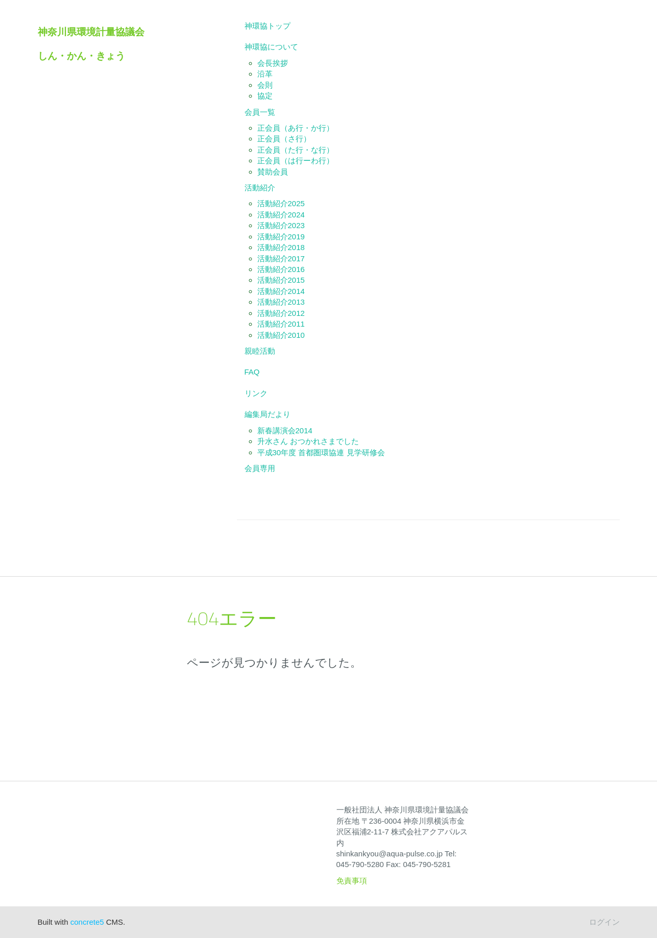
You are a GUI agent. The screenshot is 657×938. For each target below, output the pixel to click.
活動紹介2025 (281, 203)
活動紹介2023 (281, 225)
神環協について (271, 46)
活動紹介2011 (281, 323)
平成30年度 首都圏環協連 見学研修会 (321, 452)
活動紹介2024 (281, 214)
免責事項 (351, 880)
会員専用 (260, 468)
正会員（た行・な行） (295, 149)
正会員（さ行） (284, 138)
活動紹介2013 (281, 302)
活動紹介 (260, 187)
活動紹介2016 (281, 269)
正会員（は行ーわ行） (295, 160)
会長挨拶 (272, 63)
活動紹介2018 (281, 247)
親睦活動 (260, 351)
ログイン (604, 922)
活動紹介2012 (281, 313)
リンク (256, 393)
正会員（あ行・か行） (295, 128)
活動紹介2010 (281, 335)
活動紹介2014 (281, 291)
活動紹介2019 (281, 236)
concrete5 (87, 922)
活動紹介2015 (281, 280)
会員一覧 (260, 112)
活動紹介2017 (281, 258)
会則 (265, 85)
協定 (265, 95)
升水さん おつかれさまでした (308, 441)
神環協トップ (267, 25)
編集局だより (267, 414)
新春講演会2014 (284, 430)
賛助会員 (272, 171)
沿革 (265, 73)
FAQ (252, 371)
